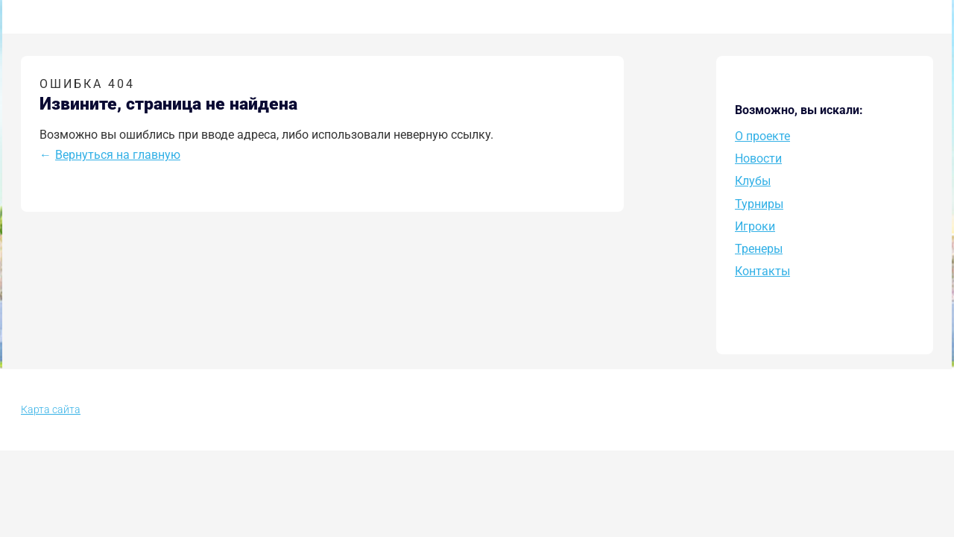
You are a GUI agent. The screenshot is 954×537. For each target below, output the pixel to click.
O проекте (762, 136)
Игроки (755, 226)
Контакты (762, 271)
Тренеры (759, 249)
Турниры (759, 204)
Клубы (753, 181)
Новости (758, 158)
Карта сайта (50, 409)
